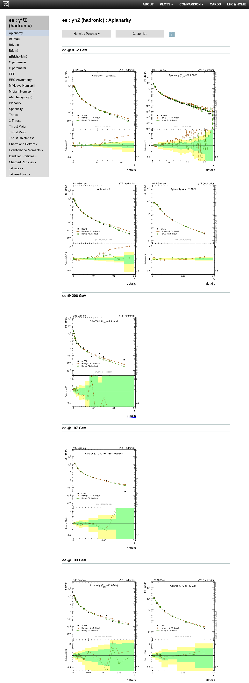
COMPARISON (191, 4)
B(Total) (14, 39)
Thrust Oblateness (21, 138)
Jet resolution (18, 174)
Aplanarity (16, 33)
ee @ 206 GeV (74, 296)
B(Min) (13, 50)
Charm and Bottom (22, 144)
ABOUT (148, 4)
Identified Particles (21, 156)
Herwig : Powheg (85, 33)
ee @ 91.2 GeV (74, 50)
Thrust (13, 114)
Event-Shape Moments (25, 150)
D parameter (17, 68)
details (131, 170)
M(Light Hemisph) (21, 91)
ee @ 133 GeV (74, 560)
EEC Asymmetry (20, 79)
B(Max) (14, 44)
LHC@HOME (236, 4)
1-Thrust (15, 120)
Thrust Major (17, 126)
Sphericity (16, 109)
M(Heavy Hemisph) (22, 85)
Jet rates (15, 168)
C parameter (17, 62)
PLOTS (166, 4)
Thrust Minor (17, 132)
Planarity (15, 103)
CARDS (215, 4)
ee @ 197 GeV (74, 428)
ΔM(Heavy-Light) (20, 97)
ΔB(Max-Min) (18, 56)
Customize (140, 33)
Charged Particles (21, 162)
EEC (12, 74)
